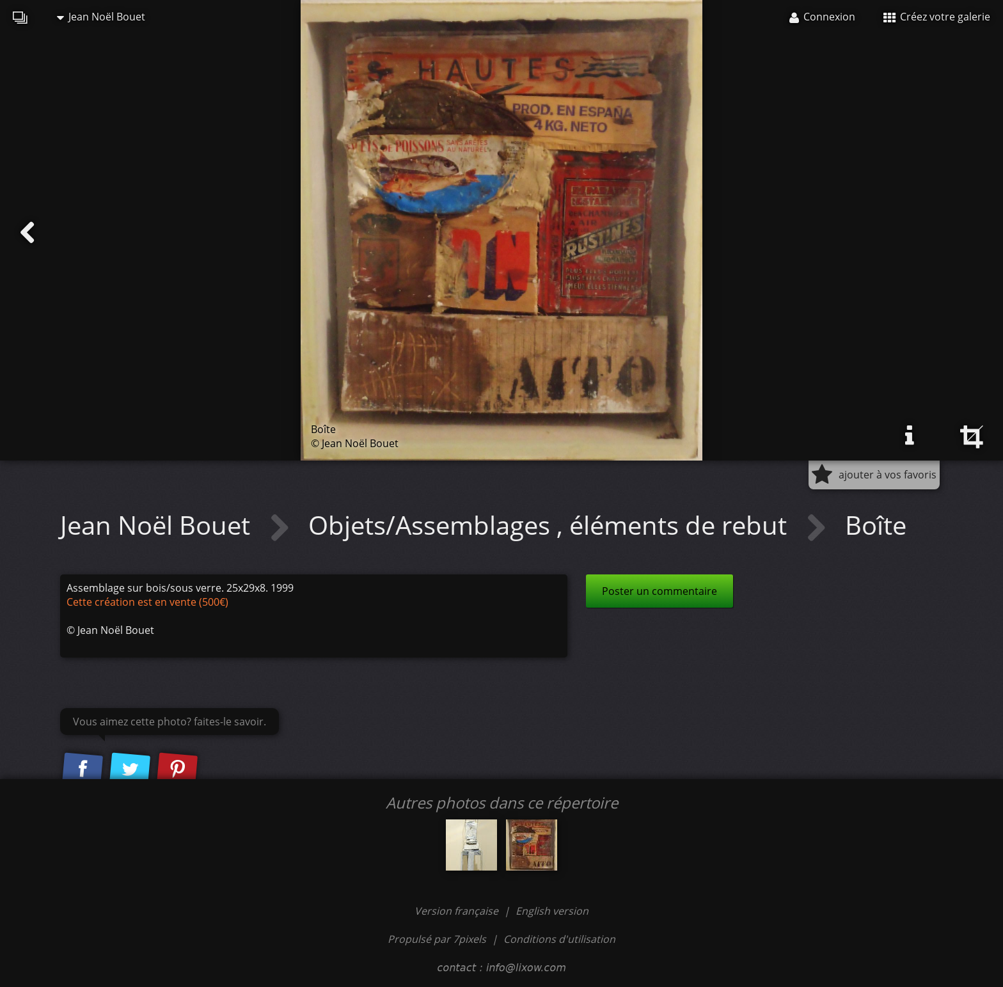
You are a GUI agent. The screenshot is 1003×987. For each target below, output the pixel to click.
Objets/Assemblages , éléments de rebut (550, 524)
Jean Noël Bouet (101, 17)
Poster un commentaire (659, 591)
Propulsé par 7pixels (437, 939)
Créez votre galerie (936, 17)
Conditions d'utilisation (559, 939)
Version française (458, 911)
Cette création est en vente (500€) (147, 602)
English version (552, 911)
